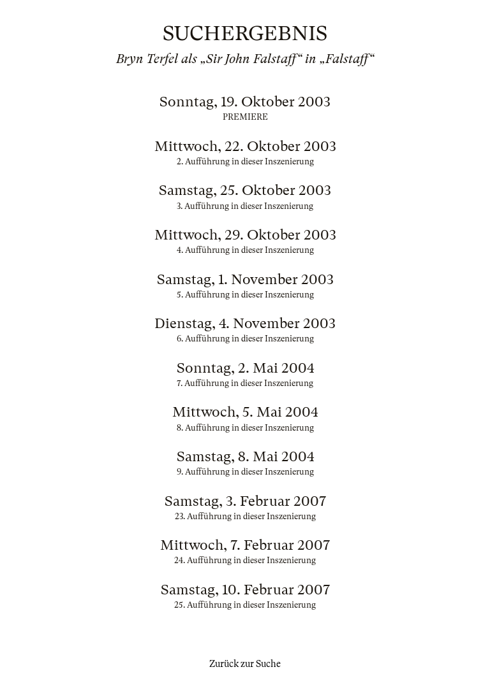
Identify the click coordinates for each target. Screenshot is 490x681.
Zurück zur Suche (245, 664)
